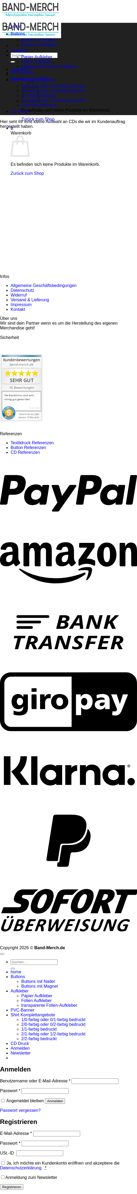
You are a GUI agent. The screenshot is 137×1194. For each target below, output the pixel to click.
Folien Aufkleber (36, 61)
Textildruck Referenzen (32, 443)
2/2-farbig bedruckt (39, 105)
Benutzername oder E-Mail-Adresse (35, 1081)
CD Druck (20, 111)
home (16, 26)
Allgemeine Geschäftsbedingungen (43, 285)
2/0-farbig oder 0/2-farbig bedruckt (53, 91)
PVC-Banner (23, 72)
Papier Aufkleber (36, 57)
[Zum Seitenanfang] (2, 954)
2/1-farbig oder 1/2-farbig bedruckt (53, 100)
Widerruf (19, 295)
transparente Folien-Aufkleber (49, 66)
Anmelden (55, 1101)
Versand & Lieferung (30, 300)
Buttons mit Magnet (39, 44)
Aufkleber (20, 51)
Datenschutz (22, 290)
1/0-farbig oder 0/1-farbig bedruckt (53, 86)
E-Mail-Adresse (16, 1133)
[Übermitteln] (13, 62)
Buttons (18, 34)
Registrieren (11, 1187)
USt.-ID (7, 1153)
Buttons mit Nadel (38, 40)
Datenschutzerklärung (20, 1168)
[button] (21, 1053)
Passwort (10, 1090)
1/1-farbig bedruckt (39, 1029)
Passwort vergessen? (20, 1110)
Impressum (21, 304)
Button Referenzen (28, 447)
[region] (68, 167)
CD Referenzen (25, 452)
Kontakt (18, 309)
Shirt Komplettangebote (33, 80)
